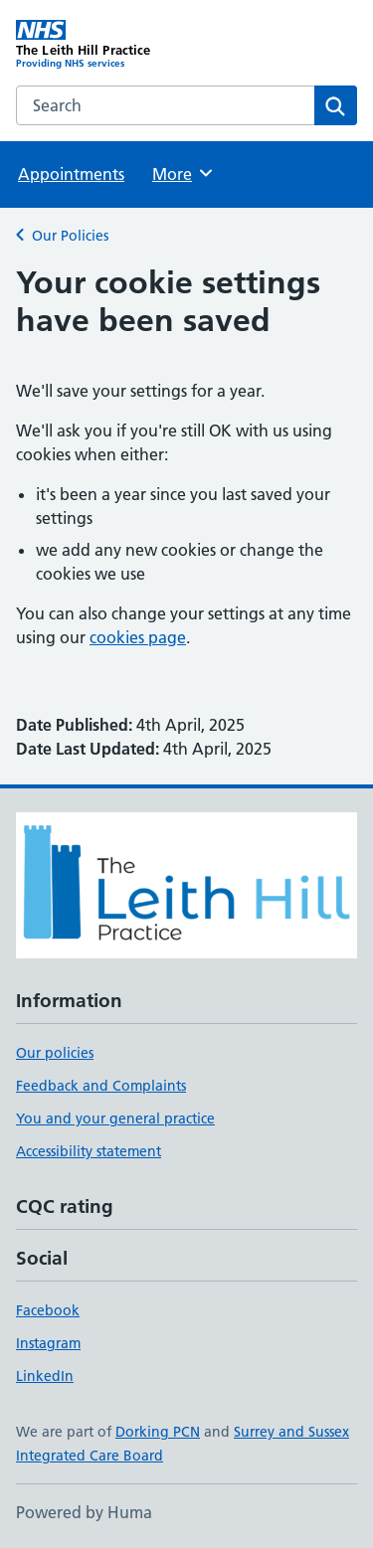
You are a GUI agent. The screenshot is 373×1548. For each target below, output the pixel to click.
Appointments (71, 174)
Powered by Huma (84, 1512)
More (183, 173)
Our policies (54, 1053)
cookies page (138, 637)
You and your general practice (115, 1118)
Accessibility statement (88, 1151)
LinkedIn (45, 1376)
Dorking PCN (157, 1432)
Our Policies (70, 236)
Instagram (48, 1343)
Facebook (48, 1310)
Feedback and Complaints (101, 1086)
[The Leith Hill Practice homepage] (101, 45)
